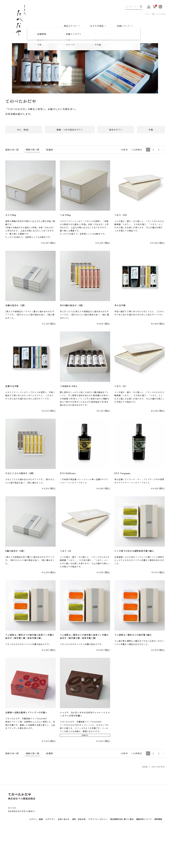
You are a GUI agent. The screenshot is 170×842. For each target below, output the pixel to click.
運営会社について (144, 819)
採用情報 (158, 819)
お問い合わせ (63, 819)
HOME (145, 766)
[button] (163, 149)
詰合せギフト (115, 129)
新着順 (49, 149)
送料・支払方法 (79, 819)
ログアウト (50, 819)
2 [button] (153, 149)
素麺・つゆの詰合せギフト (69, 129)
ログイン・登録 (36, 819)
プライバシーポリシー (98, 819)
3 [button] (158, 149)
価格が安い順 (12, 149)
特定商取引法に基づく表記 (121, 819)
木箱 (151, 129)
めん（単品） (23, 129)
